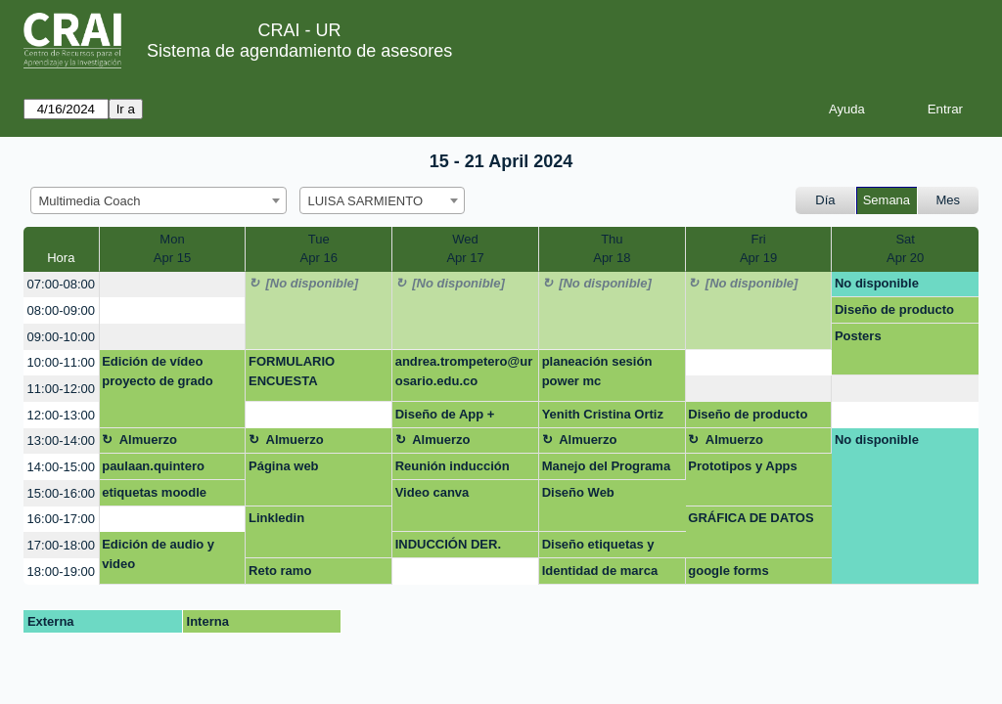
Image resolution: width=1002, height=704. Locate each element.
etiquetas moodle (154, 492)
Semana (886, 200)
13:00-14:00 (61, 440)
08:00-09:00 (61, 310)
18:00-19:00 (61, 571)
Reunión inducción (452, 466)
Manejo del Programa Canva (606, 469)
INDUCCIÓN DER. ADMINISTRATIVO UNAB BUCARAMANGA (449, 547)
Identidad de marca (600, 570)
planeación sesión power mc (597, 371)
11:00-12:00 (61, 388)
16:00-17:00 (61, 518)
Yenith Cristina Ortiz (602, 414)
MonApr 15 (172, 249)
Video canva (432, 492)
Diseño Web (578, 492)
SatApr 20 (905, 249)
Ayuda (847, 109)
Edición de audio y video (158, 554)
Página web (284, 466)
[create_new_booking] (173, 285)
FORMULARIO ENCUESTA (292, 371)
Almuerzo (148, 439)
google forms (728, 570)
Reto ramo (280, 570)
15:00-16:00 (61, 493)
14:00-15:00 (61, 467)
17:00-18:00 (61, 545)
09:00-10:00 (61, 337)
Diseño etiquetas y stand (598, 547)
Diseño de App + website (445, 417)
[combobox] (158, 200)
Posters (858, 336)
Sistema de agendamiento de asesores (299, 51)
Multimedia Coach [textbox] (90, 201)
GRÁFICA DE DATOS (750, 517)
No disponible (877, 283)
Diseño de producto (894, 309)
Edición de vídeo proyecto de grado (157, 371)
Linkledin (276, 517)
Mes (948, 200)
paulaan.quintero (153, 466)
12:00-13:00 (61, 415)
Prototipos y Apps (742, 466)
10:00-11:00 (61, 362)
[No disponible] (312, 283)
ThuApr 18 (611, 249)
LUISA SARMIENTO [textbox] (366, 201)
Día (825, 200)
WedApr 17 (464, 249)
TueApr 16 (319, 249)
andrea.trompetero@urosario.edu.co (464, 371)
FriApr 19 (758, 249)
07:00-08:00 (61, 284)
